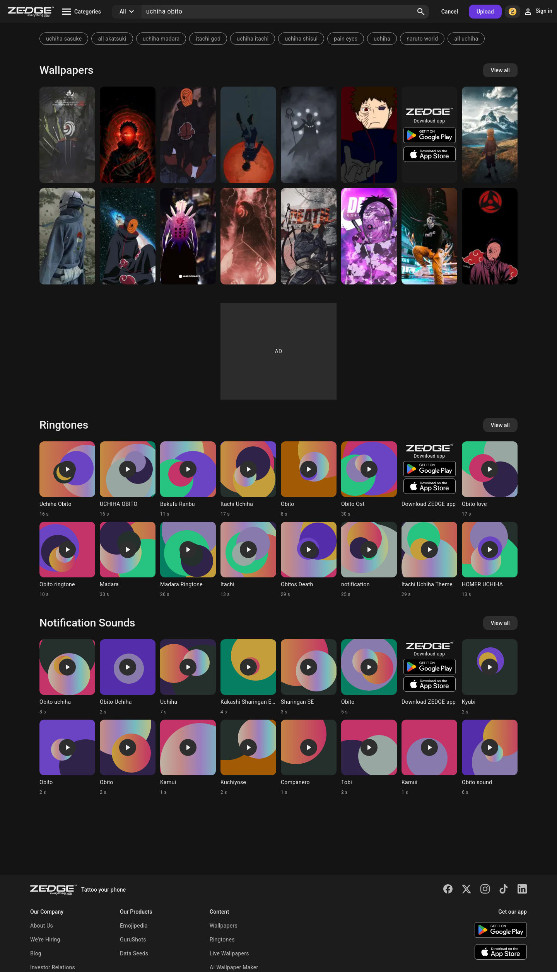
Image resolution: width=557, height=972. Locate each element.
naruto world (422, 39)
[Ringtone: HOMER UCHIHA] (490, 559)
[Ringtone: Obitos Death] (309, 559)
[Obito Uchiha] (127, 135)
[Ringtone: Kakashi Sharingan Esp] (248, 677)
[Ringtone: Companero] (309, 757)
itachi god (208, 39)
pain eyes (345, 39)
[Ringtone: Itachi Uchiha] (248, 479)
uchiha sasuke (64, 39)
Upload (485, 12)
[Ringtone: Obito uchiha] (67, 677)
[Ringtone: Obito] (309, 479)
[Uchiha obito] (369, 135)
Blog (35, 953)
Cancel (449, 12)
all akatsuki (112, 39)
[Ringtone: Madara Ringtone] (188, 559)
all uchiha (466, 39)
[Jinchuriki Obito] (309, 135)
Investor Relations (52, 967)
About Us (41, 926)
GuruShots (133, 939)
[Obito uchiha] (67, 236)
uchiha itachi (252, 39)
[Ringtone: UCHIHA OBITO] (127, 479)
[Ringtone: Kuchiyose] (248, 757)
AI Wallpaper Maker (234, 967)
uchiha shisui (301, 39)
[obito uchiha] (188, 236)
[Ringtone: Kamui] (188, 757)
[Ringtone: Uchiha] (188, 677)
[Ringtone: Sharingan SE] (309, 677)
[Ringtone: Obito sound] (490, 757)
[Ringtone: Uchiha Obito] (67, 479)
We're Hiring (45, 939)
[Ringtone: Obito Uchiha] (127, 677)
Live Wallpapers (229, 953)
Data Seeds (134, 953)
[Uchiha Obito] (248, 135)
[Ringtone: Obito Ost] (369, 479)
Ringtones (222, 939)
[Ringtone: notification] (369, 559)
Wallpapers (223, 926)
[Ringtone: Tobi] (369, 757)
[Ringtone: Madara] (127, 559)
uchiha (382, 39)
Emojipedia (134, 926)
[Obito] (67, 135)
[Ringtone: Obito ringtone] (67, 559)
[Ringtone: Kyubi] (490, 677)
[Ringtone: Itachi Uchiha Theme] (429, 559)
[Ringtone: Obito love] (490, 479)
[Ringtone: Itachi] (248, 559)
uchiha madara (161, 39)
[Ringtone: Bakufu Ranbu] (188, 479)
